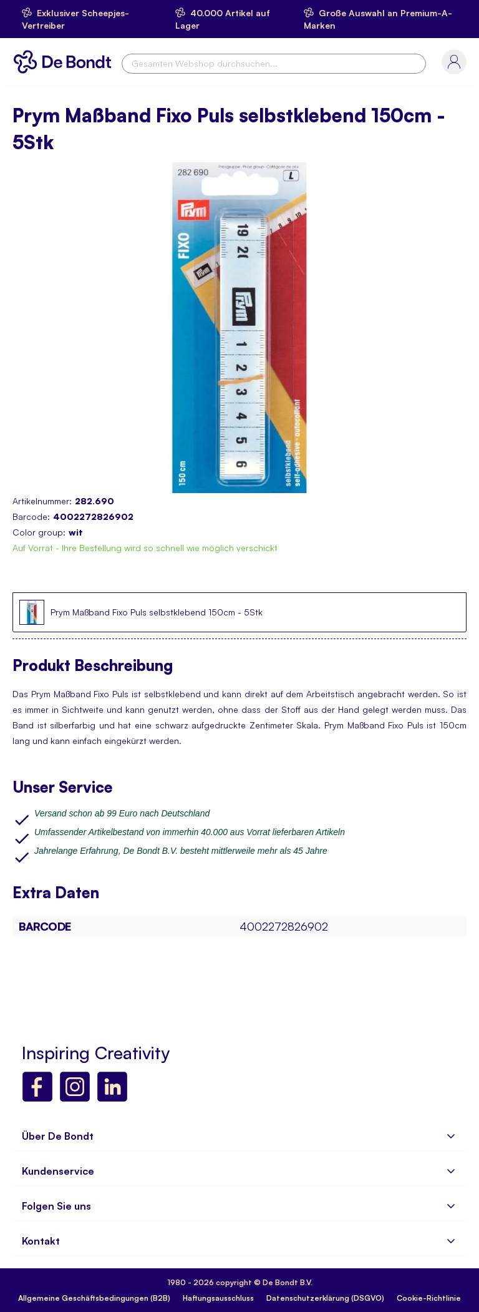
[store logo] (65, 61)
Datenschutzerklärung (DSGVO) (325, 1298)
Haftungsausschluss (218, 1298)
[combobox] (274, 64)
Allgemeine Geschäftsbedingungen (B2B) (94, 1298)
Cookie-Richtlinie (429, 1298)
